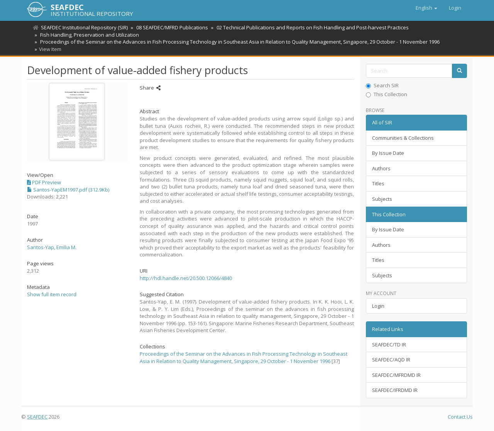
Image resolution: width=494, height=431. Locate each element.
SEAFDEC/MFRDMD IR (396, 375)
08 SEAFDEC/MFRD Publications (171, 27)
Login (378, 305)
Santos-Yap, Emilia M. (51, 247)
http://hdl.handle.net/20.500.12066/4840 (186, 278)
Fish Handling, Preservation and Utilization (88, 34)
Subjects (382, 198)
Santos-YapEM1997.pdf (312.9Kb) (68, 189)
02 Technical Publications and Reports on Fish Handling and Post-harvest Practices (310, 27)
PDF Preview (44, 182)
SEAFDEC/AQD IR (391, 359)
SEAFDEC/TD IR (389, 344)
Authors (381, 168)
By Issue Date (388, 152)
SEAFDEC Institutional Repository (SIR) (84, 27)
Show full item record (51, 294)
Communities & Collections (403, 137)
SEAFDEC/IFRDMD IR (395, 390)
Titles (378, 183)
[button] (426, 7)
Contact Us (460, 416)
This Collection (386, 94)
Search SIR (382, 85)
